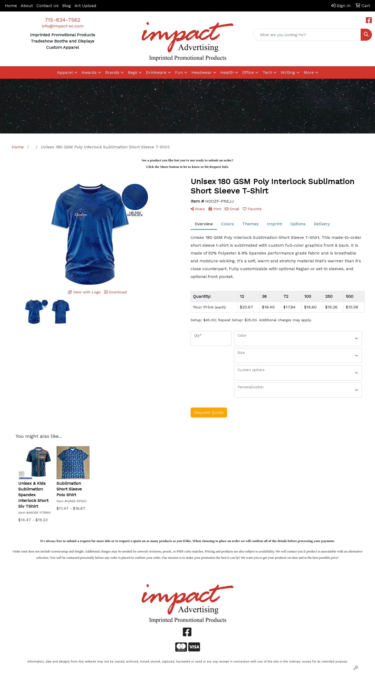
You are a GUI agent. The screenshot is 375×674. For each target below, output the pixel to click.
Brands (112, 72)
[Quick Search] (307, 35)
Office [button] (248, 72)
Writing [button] (288, 72)
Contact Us (47, 5)
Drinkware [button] (156, 72)
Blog (66, 5)
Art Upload (85, 5)
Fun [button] (179, 72)
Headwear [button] (201, 72)
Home (11, 5)
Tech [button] (267, 72)
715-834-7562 (62, 20)
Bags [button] (132, 72)
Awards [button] (89, 72)
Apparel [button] (65, 72)
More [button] (309, 72)
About (27, 5)
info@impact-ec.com (63, 25)
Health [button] (227, 72)
